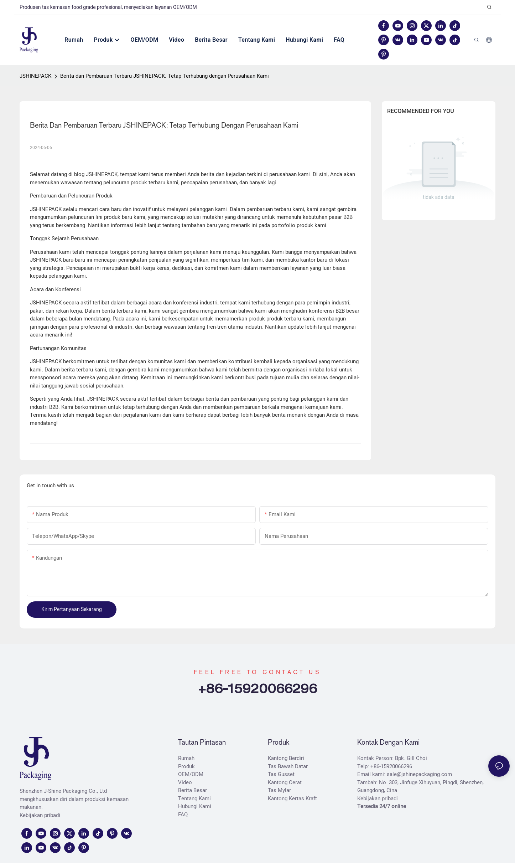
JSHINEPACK (35, 76)
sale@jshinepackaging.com (419, 774)
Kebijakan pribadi (40, 815)
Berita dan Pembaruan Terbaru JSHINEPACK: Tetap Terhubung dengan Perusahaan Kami (164, 76)
